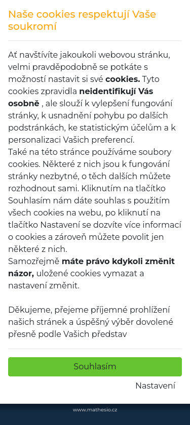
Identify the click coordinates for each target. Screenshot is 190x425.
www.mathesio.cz (95, 409)
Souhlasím (94, 366)
